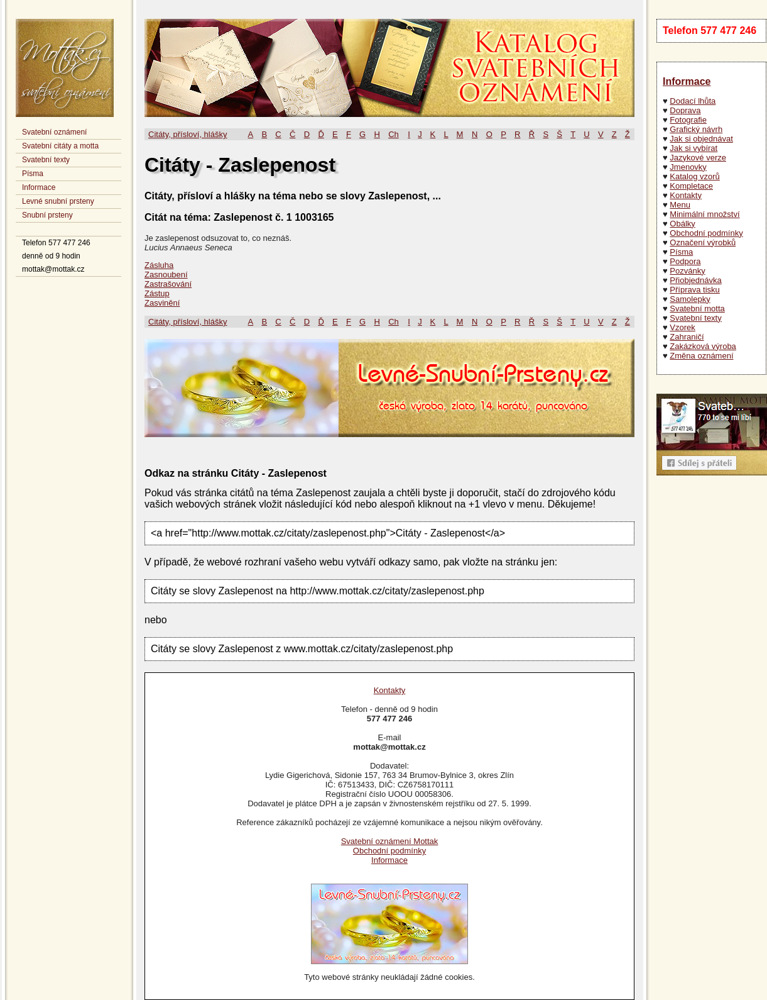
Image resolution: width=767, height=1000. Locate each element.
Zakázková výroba (703, 346)
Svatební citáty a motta (60, 146)
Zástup (157, 293)
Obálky (682, 223)
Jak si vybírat (693, 148)
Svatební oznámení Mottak (389, 841)
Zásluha (158, 265)
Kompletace (691, 186)
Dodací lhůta (692, 101)
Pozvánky (687, 270)
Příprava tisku (694, 289)
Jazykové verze (698, 157)
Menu (680, 204)
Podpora (685, 261)
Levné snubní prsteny (58, 201)
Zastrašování (168, 284)
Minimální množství (704, 214)
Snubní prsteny (47, 215)
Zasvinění (162, 303)
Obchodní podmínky (706, 233)
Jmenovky (688, 167)
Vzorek (682, 327)
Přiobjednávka (695, 280)
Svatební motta (697, 308)
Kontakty (686, 195)
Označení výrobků (703, 242)
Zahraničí (687, 337)
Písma (32, 173)
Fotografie (688, 120)
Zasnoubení (166, 274)
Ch (393, 134)
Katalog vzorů (695, 176)
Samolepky (690, 299)
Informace (38, 187)
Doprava (685, 110)
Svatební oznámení (54, 132)
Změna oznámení (701, 355)
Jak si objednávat (701, 138)
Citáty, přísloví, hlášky (187, 134)
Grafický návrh (696, 129)
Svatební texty (46, 159)
